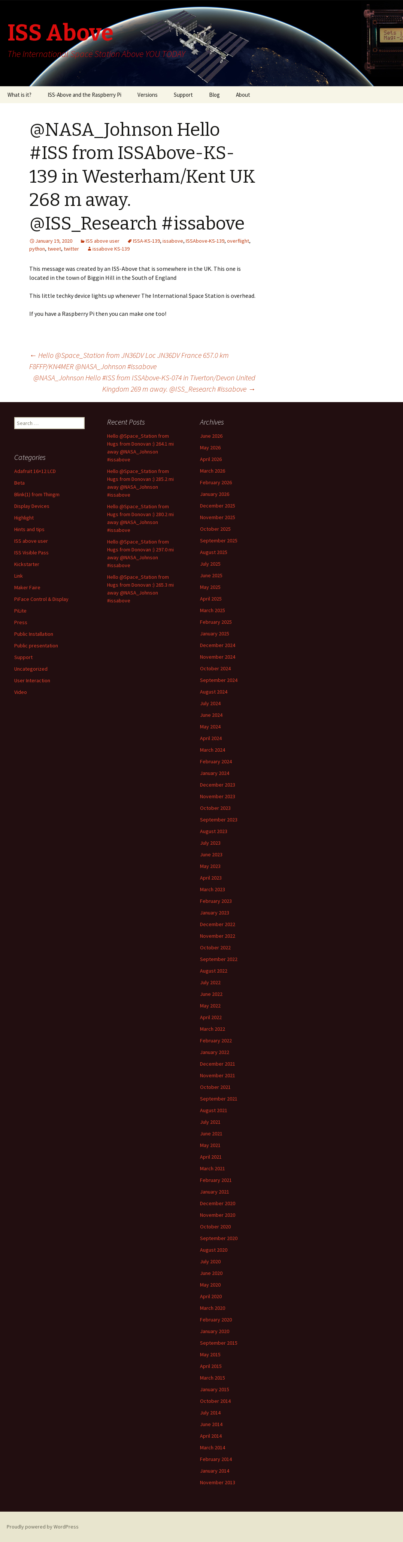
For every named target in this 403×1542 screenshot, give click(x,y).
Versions (147, 94)
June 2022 (211, 994)
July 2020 (210, 1261)
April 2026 (211, 459)
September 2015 (218, 1342)
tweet (54, 248)
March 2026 (212, 470)
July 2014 (210, 1412)
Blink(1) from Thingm (37, 494)
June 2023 (211, 854)
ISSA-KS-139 (146, 240)
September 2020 (218, 1238)
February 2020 (216, 1319)
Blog (214, 94)
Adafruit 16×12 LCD (35, 471)
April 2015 (211, 1366)
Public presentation (36, 645)
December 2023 (217, 784)
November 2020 (217, 1215)
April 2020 (211, 1296)
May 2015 (210, 1354)
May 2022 (210, 1005)
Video (20, 692)
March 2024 (212, 749)
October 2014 (215, 1401)
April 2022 (211, 1017)
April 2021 (211, 1156)
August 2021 (213, 1110)
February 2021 (216, 1180)
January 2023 (214, 912)
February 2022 (216, 1040)
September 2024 (218, 680)
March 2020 (212, 1308)
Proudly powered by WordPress (43, 1526)
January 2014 (214, 1470)
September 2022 (218, 959)
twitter (71, 248)
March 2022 (212, 1028)
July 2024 (210, 703)
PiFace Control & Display (41, 599)
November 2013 (217, 1482)
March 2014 (212, 1447)
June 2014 (211, 1424)
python (37, 248)
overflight (238, 240)
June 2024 (211, 715)
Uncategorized (31, 668)
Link (18, 575)
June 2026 (211, 435)
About (243, 94)
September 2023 (218, 819)
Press (20, 622)
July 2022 (210, 982)
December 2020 (217, 1203)
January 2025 (214, 633)
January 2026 (214, 494)
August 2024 (213, 691)
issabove (173, 240)
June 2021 (211, 1133)
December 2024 (217, 645)
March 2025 (212, 610)
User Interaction (32, 680)
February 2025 (216, 622)
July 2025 (210, 563)
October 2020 (215, 1226)
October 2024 (215, 668)
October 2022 (215, 947)
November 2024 (217, 656)
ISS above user (102, 240)
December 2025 (217, 505)
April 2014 (211, 1435)
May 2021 (210, 1145)
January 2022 (214, 1052)
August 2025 (213, 552)
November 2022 (217, 935)
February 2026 (216, 482)
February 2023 (216, 901)
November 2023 (217, 796)
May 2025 (210, 587)
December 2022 (217, 924)
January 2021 (214, 1191)
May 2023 (210, 866)
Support (183, 94)
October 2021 (215, 1087)
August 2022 (213, 970)
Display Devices (31, 506)
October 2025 (215, 529)
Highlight (24, 517)
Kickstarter (26, 564)
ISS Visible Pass (31, 552)
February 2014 (216, 1459)
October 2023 (215, 808)
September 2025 (218, 540)
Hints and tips (29, 529)
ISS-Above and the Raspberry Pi (84, 94)
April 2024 (211, 738)
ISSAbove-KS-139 (205, 240)
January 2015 (214, 1389)
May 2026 (210, 447)
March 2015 (212, 1377)
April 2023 (211, 877)
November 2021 (217, 1075)
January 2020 (214, 1331)
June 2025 (211, 575)
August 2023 (213, 831)
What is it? (19, 94)
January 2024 (214, 773)
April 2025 (211, 598)
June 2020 (211, 1273)
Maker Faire (27, 587)
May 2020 (210, 1284)
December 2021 (217, 1063)
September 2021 (218, 1098)
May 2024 (210, 726)
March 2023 (212, 889)
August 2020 (213, 1249)
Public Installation (33, 634)
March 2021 (212, 1168)
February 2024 (216, 761)
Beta (19, 482)
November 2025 (217, 517)
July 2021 (210, 1122)
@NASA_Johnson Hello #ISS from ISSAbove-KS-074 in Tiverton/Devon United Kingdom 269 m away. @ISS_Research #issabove (144, 383)
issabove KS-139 (111, 248)
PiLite (20, 610)
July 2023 (210, 842)
